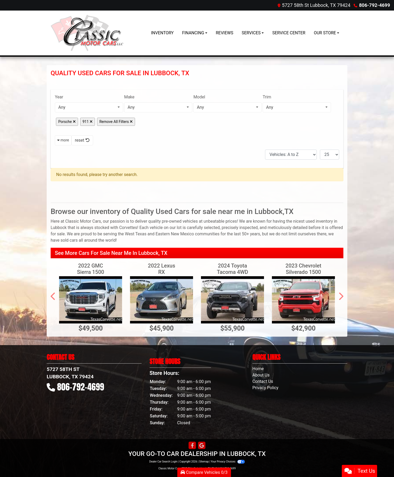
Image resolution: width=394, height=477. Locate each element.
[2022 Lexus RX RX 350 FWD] (161, 299)
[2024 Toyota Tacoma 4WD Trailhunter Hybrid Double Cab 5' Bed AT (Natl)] (232, 299)
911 (88, 122)
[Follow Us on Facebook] (192, 446)
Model (199, 96)
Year (59, 96)
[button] (53, 296)
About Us (261, 375)
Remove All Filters (116, 122)
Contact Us (262, 381)
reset (82, 140)
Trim (267, 96)
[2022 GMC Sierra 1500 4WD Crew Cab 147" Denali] (90, 299)
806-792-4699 (374, 5)
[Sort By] (291, 155)
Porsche (67, 122)
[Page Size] (329, 155)
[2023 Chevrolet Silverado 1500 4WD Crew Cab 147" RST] (303, 299)
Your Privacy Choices (228, 461)
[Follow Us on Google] (201, 446)
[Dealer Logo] (87, 33)
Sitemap (204, 461)
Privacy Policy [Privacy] (265, 387)
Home (258, 368)
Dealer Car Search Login (163, 461)
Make (129, 96)
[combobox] (89, 107)
